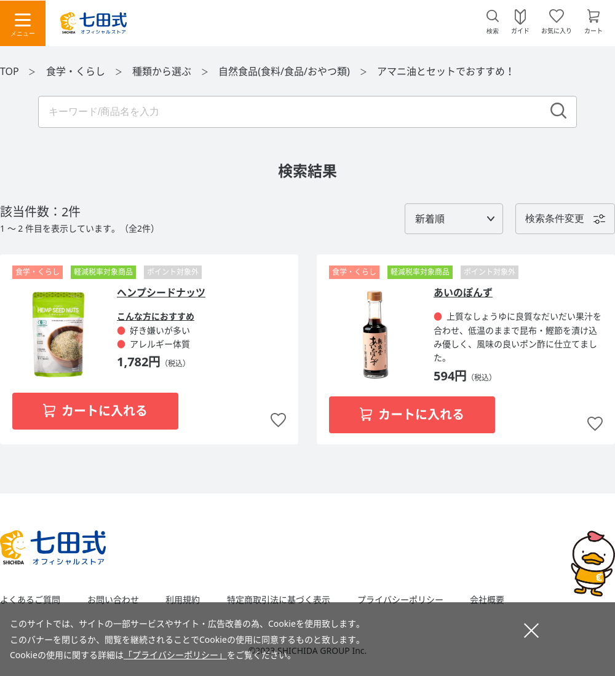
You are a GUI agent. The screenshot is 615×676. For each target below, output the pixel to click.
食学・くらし (77, 71)
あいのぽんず (463, 292)
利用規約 (182, 599)
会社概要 (487, 599)
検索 (492, 31)
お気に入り (556, 30)
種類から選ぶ (163, 71)
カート (593, 30)
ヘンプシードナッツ (161, 292)
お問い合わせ (113, 599)
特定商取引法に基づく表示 (278, 599)
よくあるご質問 (30, 599)
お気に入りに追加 (278, 420)
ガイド (520, 30)
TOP (9, 71)
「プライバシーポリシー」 (175, 655)
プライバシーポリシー (400, 599)
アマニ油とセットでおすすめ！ (446, 71)
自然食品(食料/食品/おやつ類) (285, 71)
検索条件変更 (554, 218)
